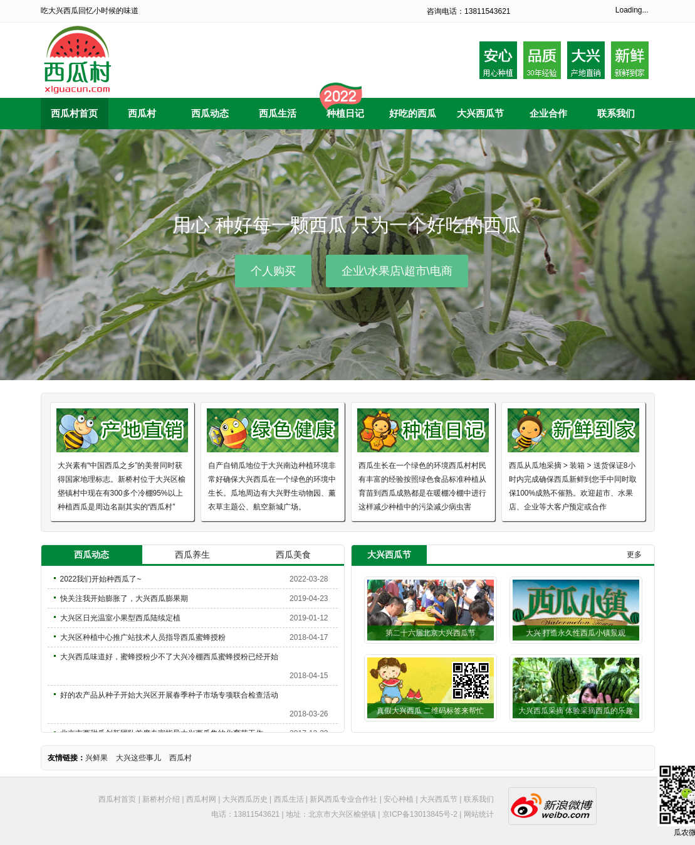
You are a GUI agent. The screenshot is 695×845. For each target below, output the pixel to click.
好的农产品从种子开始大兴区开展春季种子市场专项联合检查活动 (169, 695)
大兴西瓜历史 (245, 799)
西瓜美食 (293, 555)
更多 (634, 554)
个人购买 (273, 271)
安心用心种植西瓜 (498, 60)
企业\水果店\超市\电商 (397, 271)
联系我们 (479, 799)
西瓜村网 (201, 799)
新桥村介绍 (161, 799)
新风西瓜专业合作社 (343, 799)
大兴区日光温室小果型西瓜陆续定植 (120, 618)
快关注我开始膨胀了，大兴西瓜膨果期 (124, 598)
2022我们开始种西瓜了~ (101, 579)
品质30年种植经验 (542, 60)
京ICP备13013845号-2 (419, 814)
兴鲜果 (96, 757)
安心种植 (399, 799)
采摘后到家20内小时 (630, 60)
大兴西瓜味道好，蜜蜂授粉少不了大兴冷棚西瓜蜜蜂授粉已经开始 (169, 656)
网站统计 (479, 814)
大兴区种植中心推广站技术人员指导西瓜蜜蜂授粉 (143, 637)
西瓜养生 (192, 555)
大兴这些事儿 (138, 757)
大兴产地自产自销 (586, 60)
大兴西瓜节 (438, 799)
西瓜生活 (289, 799)
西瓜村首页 (117, 799)
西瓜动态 (91, 555)
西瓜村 (180, 757)
